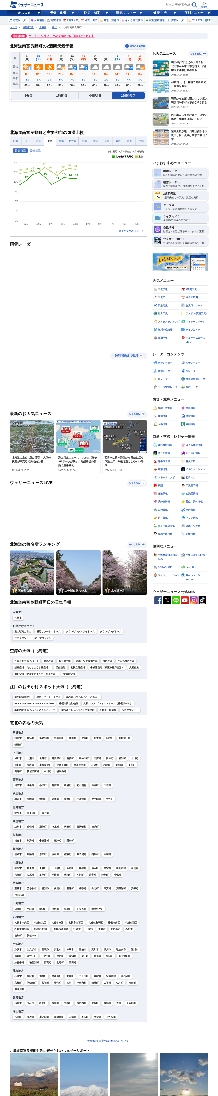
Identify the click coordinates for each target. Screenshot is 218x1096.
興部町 (67, 826)
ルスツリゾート (130, 710)
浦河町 (55, 908)
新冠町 (43, 908)
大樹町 (18, 874)
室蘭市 (18, 888)
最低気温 (35, 150)
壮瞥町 (82, 888)
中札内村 (121, 868)
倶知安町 (32, 982)
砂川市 (107, 949)
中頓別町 (59, 738)
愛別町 (122, 758)
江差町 (30, 1016)
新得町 (82, 868)
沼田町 (72, 962)
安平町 (134, 888)
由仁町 (60, 956)
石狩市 (129, 929)
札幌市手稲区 (41, 929)
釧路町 (30, 854)
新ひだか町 (97, 908)
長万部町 (131, 1003)
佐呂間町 (96, 799)
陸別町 (105, 874)
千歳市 (89, 929)
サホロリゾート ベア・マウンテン (32, 638)
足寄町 (92, 874)
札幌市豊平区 (95, 922)
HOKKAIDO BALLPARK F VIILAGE (34, 703)
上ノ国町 (44, 1016)
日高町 (18, 908)
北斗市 (30, 1003)
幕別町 (43, 874)
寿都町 (43, 976)
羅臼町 (70, 840)
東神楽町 (84, 758)
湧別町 (43, 826)
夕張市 (18, 949)
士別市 (30, 758)
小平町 (43, 785)
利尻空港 (48, 661)
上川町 (134, 758)
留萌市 (18, 785)
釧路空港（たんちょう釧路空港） (32, 667)
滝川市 (95, 949)
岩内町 (57, 982)
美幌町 (30, 799)
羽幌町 (67, 785)
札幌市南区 (114, 922)
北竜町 (60, 962)
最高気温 (20, 150)
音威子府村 (33, 771)
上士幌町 (56, 868)
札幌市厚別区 (21, 929)
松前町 (43, 1003)
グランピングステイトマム (80, 631)
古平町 (107, 982)
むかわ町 (19, 895)
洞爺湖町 (121, 888)
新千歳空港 (65, 661)
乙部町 (72, 1016)
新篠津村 (32, 935)
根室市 (18, 840)
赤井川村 (19, 989)
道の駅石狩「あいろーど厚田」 (83, 697)
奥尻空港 (134, 667)
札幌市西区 (131, 922)
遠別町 (95, 785)
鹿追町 (70, 868)
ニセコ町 (84, 976)
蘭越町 (70, 976)
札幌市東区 (57, 922)
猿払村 (30, 738)
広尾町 (30, 874)
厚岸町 (43, 854)
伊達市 (57, 888)
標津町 (57, 840)
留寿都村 (111, 976)
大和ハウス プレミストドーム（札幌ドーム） (107, 703)
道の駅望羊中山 (22, 697)
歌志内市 (121, 949)
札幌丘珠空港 (78, 667)
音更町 (30, 868)
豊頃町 (67, 874)
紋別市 (18, 826)
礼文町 (97, 738)
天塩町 (107, 785)
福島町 (55, 1003)
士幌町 (43, 868)
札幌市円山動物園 (68, 703)
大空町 (109, 799)
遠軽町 (30, 826)
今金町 (97, 1016)
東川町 (18, 765)
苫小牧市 (32, 888)
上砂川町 (46, 956)
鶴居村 (95, 854)
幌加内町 (61, 771)
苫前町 (55, 785)
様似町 (67, 908)
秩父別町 (34, 962)
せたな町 (111, 1016)
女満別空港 (69, 674)
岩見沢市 (32, 949)
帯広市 (18, 868)
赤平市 (70, 949)
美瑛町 (30, 765)
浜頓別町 (44, 738)
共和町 (45, 982)
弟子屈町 (81, 854)
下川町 (132, 765)
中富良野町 (63, 765)
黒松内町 (56, 976)
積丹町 (95, 982)
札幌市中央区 (21, 922)
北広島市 (115, 929)
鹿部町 (107, 1003)
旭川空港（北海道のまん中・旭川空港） (36, 674)
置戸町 (45, 813)
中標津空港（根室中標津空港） (107, 667)
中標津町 (44, 840)
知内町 (67, 1003)
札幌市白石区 (76, 922)
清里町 (67, 799)
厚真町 (107, 888)
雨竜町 (47, 962)
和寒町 (107, 765)
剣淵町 (119, 765)
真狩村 (97, 976)
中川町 (47, 771)
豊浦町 (70, 888)
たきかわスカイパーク (26, 661)
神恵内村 (81, 982)
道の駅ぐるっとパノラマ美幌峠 (77, 710)
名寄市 (43, 758)
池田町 (55, 874)
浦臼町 (109, 956)
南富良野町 (80, 765)
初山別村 (81, 785)
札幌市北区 (40, 922)
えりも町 (81, 908)
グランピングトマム (111, 631)
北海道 (42, 27)
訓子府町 (32, 813)
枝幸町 (72, 738)
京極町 (18, 982)
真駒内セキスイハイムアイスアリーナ (34, 710)
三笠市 (82, 949)
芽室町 (107, 868)
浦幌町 (117, 874)
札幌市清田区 (61, 929)
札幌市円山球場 (108, 710)
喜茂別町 (126, 976)
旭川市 (18, 758)
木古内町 (81, 1003)
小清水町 (81, 799)
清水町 (95, 868)
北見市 (18, 813)
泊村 (69, 982)
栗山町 (85, 956)
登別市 (45, 888)
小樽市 (18, 976)
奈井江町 (32, 956)
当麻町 (97, 758)
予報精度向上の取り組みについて (108, 1040)
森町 (118, 1003)
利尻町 (109, 738)
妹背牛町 (19, 962)
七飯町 (95, 1003)
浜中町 (55, 854)
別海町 (30, 840)
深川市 (134, 949)
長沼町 (72, 956)
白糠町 (107, 854)
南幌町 (18, 956)
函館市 (18, 1003)
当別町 (18, 935)
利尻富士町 (125, 738)
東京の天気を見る (131, 231)
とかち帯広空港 (126, 661)
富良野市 (56, 758)
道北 (54, 27)
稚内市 (18, 738)
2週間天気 (28, 27)
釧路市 (18, 854)
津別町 (43, 799)
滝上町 (55, 826)
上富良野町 (45, 765)
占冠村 (94, 765)
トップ (13, 27)
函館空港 (60, 667)
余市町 (132, 982)
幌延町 (18, 744)
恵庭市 (101, 929)
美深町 (18, 771)
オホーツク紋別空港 (87, 661)
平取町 (30, 908)
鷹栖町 (70, 758)
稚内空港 (107, 661)
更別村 (134, 868)
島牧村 (30, 976)
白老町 (95, 888)
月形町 (97, 956)
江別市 (77, 929)
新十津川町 (125, 956)
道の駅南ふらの (22, 631)
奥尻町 (85, 1016)
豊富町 (85, 738)
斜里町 (55, 799)
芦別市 (57, 949)
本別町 (80, 874)
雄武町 (95, 826)
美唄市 (45, 949)
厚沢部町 (59, 1016)
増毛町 (30, 785)
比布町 (109, 758)
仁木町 (119, 982)
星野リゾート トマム (49, 631)
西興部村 (81, 826)
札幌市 (18, 617)
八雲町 (18, 1016)
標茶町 (67, 854)
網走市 (18, 799)
